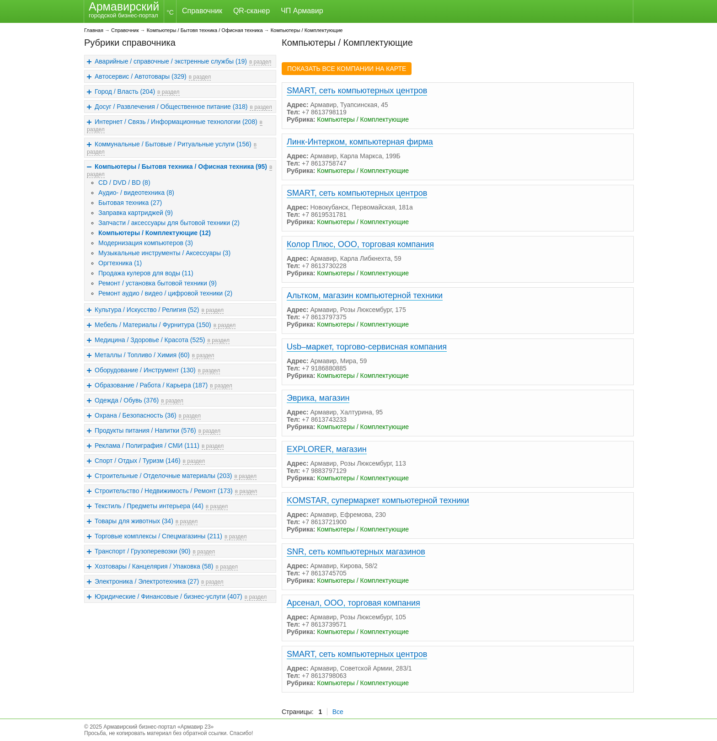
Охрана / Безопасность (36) (136, 415)
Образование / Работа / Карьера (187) (151, 385)
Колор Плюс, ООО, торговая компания (360, 244)
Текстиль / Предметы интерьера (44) (149, 506)
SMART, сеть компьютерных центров (357, 90)
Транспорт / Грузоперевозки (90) (142, 551)
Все (337, 711)
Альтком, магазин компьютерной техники (365, 295)
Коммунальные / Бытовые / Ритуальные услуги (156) (173, 144)
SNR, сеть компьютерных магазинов (356, 551)
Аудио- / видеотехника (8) (136, 192)
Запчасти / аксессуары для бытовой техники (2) (169, 222)
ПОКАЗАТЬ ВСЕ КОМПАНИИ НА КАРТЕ (346, 68)
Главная (93, 30)
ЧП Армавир (302, 11)
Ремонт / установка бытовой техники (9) (157, 283)
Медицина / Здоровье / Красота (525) (150, 340)
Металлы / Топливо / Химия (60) (142, 355)
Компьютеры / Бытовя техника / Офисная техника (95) (181, 166)
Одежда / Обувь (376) (127, 400)
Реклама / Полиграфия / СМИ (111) (147, 445)
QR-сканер (251, 11)
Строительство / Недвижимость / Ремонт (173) (164, 490)
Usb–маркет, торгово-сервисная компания (367, 346)
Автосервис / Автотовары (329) (141, 76)
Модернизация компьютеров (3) (145, 243)
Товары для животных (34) (134, 521)
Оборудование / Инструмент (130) (145, 370)
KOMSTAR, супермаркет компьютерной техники (378, 500)
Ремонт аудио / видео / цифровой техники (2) (165, 293)
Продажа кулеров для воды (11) (145, 273)
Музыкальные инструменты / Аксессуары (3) (164, 253)
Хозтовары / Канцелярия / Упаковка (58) (154, 566)
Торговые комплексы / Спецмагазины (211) (158, 536)
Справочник (202, 11)
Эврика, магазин (318, 398)
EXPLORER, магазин (327, 449)
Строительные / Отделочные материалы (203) (163, 475)
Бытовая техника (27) (130, 202)
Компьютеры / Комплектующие (307, 30)
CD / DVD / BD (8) (124, 182)
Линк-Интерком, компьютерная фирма (360, 141)
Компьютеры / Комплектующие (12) (154, 232)
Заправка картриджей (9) (135, 212)
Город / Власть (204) (125, 91)
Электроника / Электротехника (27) (147, 581)
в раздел (260, 62)
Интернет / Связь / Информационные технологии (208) (176, 121)
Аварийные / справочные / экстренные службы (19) (171, 61)
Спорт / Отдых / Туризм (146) (138, 460)
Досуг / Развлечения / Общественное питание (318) (171, 106)
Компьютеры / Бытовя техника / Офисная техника (205, 30)
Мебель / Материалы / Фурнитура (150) (153, 324)
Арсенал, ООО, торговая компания (353, 602)
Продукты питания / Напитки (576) (145, 430)
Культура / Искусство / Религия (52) (147, 309)
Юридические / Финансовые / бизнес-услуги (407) (168, 596)
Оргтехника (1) (120, 263)
